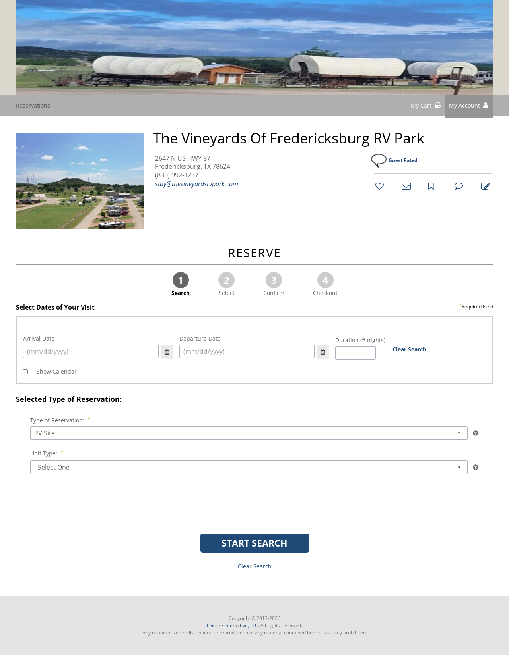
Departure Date (200, 338)
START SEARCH (254, 543)
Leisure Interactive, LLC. (233, 625)
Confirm (273, 284)
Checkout (325, 284)
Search (180, 284)
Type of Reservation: (58, 420)
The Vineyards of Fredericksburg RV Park (288, 138)
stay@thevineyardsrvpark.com (196, 183)
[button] (469, 106)
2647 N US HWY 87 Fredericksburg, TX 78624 (192, 162)
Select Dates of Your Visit (254, 307)
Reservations (33, 105)
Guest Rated (403, 160)
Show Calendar (56, 371)
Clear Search (409, 349)
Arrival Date (38, 338)
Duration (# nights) (360, 340)
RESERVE (254, 253)
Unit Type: (44, 453)
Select (226, 284)
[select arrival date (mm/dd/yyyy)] (91, 351)
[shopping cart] (426, 106)
